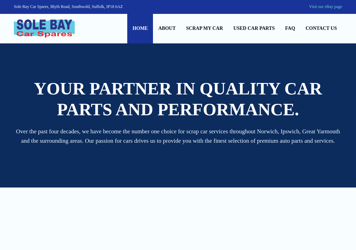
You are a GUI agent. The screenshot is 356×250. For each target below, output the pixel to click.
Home (140, 28)
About (167, 28)
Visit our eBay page (325, 6)
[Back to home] (44, 28)
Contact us (321, 28)
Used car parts (254, 28)
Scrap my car (204, 28)
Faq (290, 28)
